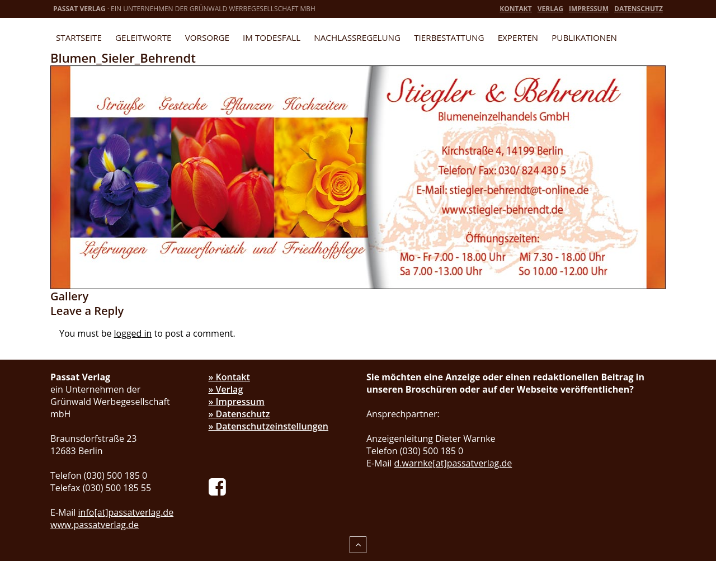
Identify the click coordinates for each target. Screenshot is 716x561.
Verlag (550, 8)
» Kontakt (229, 377)
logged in (133, 333)
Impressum (589, 8)
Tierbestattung (449, 37)
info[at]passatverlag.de (126, 512)
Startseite (79, 37)
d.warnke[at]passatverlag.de (453, 463)
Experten (518, 37)
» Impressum (237, 401)
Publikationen (584, 37)
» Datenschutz (239, 414)
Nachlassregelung (357, 37)
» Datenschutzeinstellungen (269, 426)
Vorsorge (207, 37)
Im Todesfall (271, 37)
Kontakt (515, 8)
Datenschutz (638, 8)
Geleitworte (143, 37)
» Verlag (226, 389)
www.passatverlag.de (94, 524)
